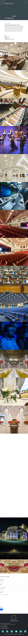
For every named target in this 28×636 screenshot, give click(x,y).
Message (1, 607)
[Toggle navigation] (26, 3)
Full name (1, 580)
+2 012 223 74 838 (4, 625)
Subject (1, 592)
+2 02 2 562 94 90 (4, 627)
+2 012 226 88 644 (4, 626)
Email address (2, 588)
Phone (1, 584)
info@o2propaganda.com (5, 628)
